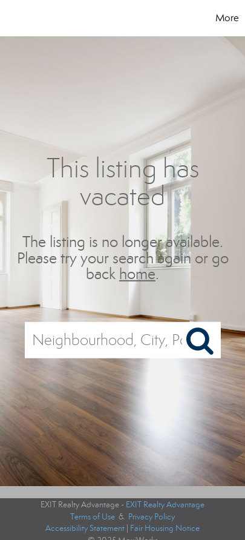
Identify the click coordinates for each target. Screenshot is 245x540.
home (137, 274)
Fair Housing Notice (165, 528)
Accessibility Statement (85, 528)
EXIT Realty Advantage (165, 504)
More (227, 18)
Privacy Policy (151, 517)
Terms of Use (92, 517)
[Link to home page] (40, 18)
